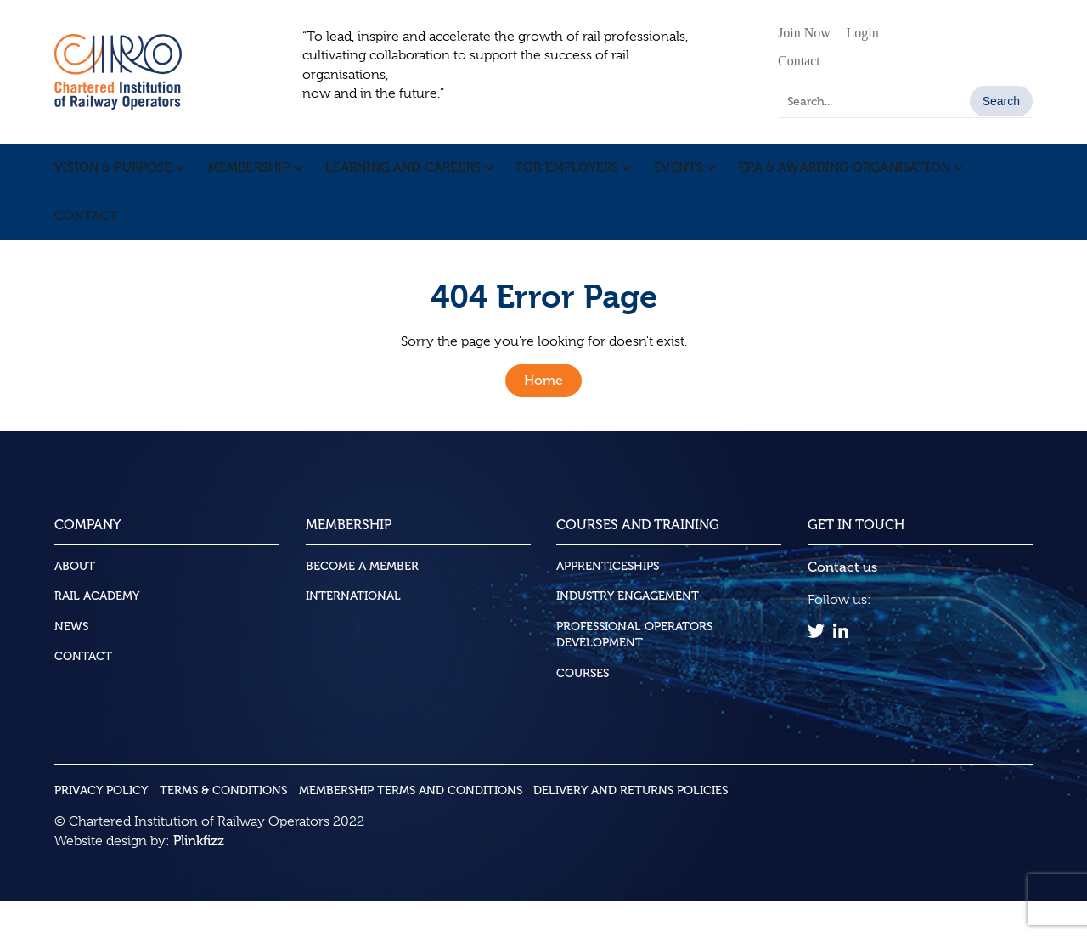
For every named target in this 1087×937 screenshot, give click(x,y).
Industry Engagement (627, 632)
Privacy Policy (101, 826)
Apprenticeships (607, 602)
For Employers (559, 176)
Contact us (842, 603)
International (353, 632)
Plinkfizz (198, 876)
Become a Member (362, 602)
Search (1001, 101)
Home (543, 417)
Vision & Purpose (112, 176)
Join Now (804, 32)
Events (669, 176)
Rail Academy (96, 632)
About (74, 602)
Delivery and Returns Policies (630, 826)
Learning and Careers (398, 176)
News (71, 662)
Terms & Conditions (223, 826)
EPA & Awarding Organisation (832, 176)
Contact (799, 61)
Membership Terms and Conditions (410, 826)
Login (863, 32)
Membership (246, 176)
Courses (582, 709)
